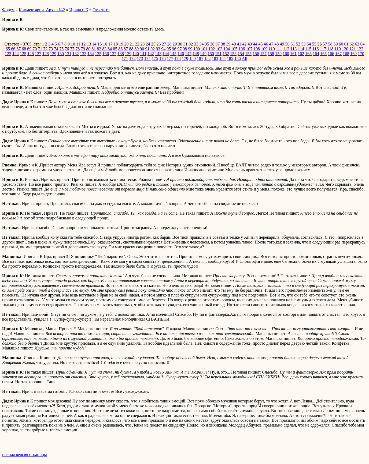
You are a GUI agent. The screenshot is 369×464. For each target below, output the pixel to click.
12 (83, 44)
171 (125, 58)
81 (93, 49)
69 (29, 49)
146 (181, 53)
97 (179, 49)
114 (301, 49)
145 (173, 53)
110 (271, 49)
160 (286, 53)
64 (362, 44)
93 (158, 49)
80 (88, 49)
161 (293, 53)
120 (345, 49)
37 (217, 44)
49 (282, 44)
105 (234, 49)
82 (99, 49)
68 (24, 49)
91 (147, 49)
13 (89, 44)
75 (61, 49)
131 (68, 53)
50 (287, 44)
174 (147, 58)
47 (271, 44)
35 (207, 44)
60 (341, 44)
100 (196, 49)
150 (211, 53)
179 (185, 58)
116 (315, 49)
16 (105, 44)
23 (142, 44)
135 (98, 53)
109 (264, 49)
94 (163, 49)
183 (215, 58)
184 (222, 58)
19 (121, 44)
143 (158, 53)
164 (316, 53)
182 (207, 58)
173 (140, 58)
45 (260, 44)
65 (8, 49)
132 (75, 53)
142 (150, 53)
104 (226, 49)
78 (77, 49)
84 (110, 49)
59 (335, 44)
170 (361, 53)
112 (286, 49)
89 (136, 49)
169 (353, 53)
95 (169, 49)
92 (152, 49)
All (244, 58)
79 (83, 49)
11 (78, 44)
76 (67, 49)
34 (201, 44)
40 (233, 44)
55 (314, 44)
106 (241, 49)
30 (180, 44)
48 (276, 44)
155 (248, 53)
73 (51, 49)
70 (34, 49)
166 (331, 53)
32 (191, 44)
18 (115, 44)
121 (352, 49)
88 (131, 49)
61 (346, 44)
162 (301, 53)
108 (256, 49)
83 (104, 49)
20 (126, 44)
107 (249, 49)
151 (218, 53)
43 (250, 44)
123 (8, 53)
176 (162, 58)
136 (105, 53)
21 (132, 44)
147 (188, 53)
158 (271, 53)
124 (15, 53)
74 (56, 49)
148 (196, 53)
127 (38, 53)
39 (228, 44)
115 (308, 49)
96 (174, 49)
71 (40, 49)
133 (83, 53)
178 (177, 58)
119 (337, 49)
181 (200, 58)
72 (45, 49)
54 (309, 44)
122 (360, 49)
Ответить (101, 9)
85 (115, 49)
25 (153, 44)
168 (346, 53)
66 (13, 49)
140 (135, 53)
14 (94, 44)
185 (230, 58)
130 (60, 53)
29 (174, 44)
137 (113, 53)
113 (293, 49)
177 (170, 58)
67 (18, 49)
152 (226, 53)
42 (244, 44)
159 (278, 53)
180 (192, 58)
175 (155, 58)
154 (241, 53)
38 (223, 44)
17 (110, 44)
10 (73, 44)
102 (211, 49)
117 (323, 49)
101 (204, 49)
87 (126, 49)
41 (239, 44)
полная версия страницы (24, 454)
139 (128, 53)
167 (338, 53)
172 (132, 58)
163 (308, 53)
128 (45, 53)
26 (158, 44)
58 (330, 44)
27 (164, 44)
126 (30, 53)
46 (266, 44)
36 (212, 44)
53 (303, 44)
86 (120, 49)
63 (357, 44)
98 (185, 49)
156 (256, 53)
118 (330, 49)
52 (298, 44)
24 (148, 44)
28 (169, 44)
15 (99, 44)
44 (255, 44)
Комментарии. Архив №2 (42, 9)
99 (190, 49)
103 (219, 49)
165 (323, 53)
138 (120, 53)
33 (196, 44)
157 (263, 53)
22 (137, 44)
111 (279, 49)
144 (166, 53)
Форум (8, 9)
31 (185, 44)
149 (203, 53)
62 (351, 44)
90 (142, 49)
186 (237, 58)
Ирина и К (78, 9)
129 (53, 53)
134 (90, 53)
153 (233, 53)
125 (23, 53)
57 (325, 44)
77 (72, 49)
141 (143, 53)
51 (292, 44)
